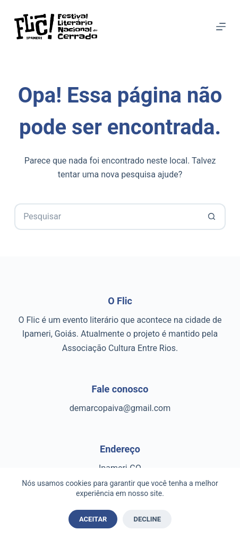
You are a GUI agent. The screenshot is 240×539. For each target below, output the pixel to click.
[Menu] (221, 26)
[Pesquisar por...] (106, 216)
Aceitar (93, 519)
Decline (147, 519)
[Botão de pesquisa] (212, 216)
